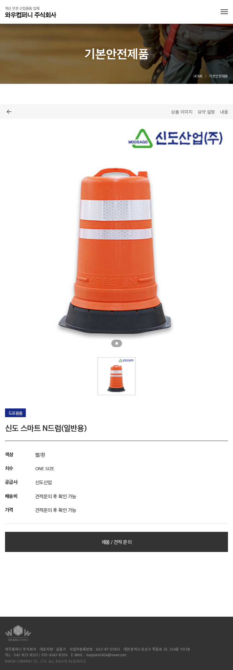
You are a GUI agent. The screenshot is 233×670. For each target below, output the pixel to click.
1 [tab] (116, 343)
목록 (9, 111)
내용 (224, 111)
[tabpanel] (116, 235)
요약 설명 (206, 111)
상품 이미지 (181, 111)
